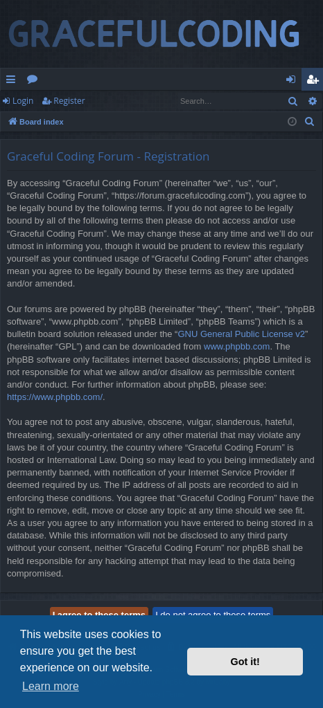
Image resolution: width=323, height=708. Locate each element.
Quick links (13, 82)
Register (69, 101)
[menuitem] (310, 121)
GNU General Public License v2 (241, 334)
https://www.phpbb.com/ (55, 397)
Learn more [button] (50, 686)
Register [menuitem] (315, 82)
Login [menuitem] (294, 82)
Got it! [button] (245, 661)
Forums (35, 82)
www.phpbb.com (237, 346)
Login (22, 101)
